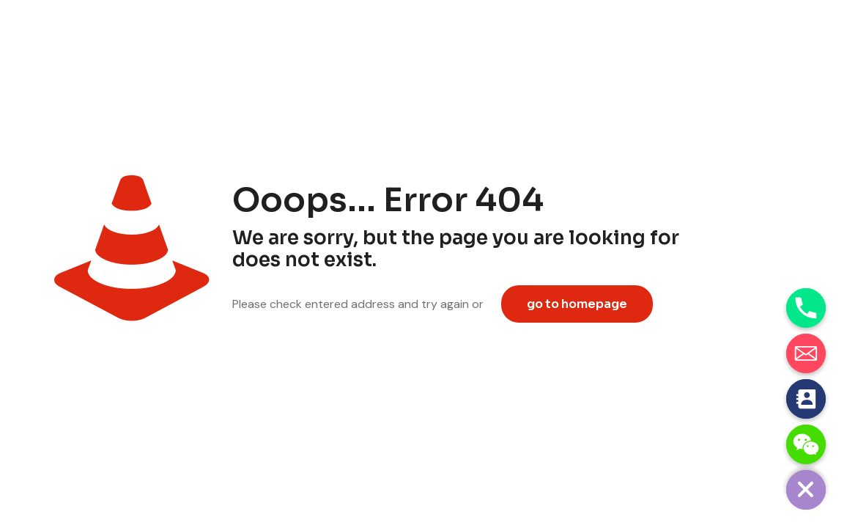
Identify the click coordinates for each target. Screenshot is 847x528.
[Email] (806, 353)
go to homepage (577, 304)
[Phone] (806, 308)
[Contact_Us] (806, 399)
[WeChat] (806, 444)
